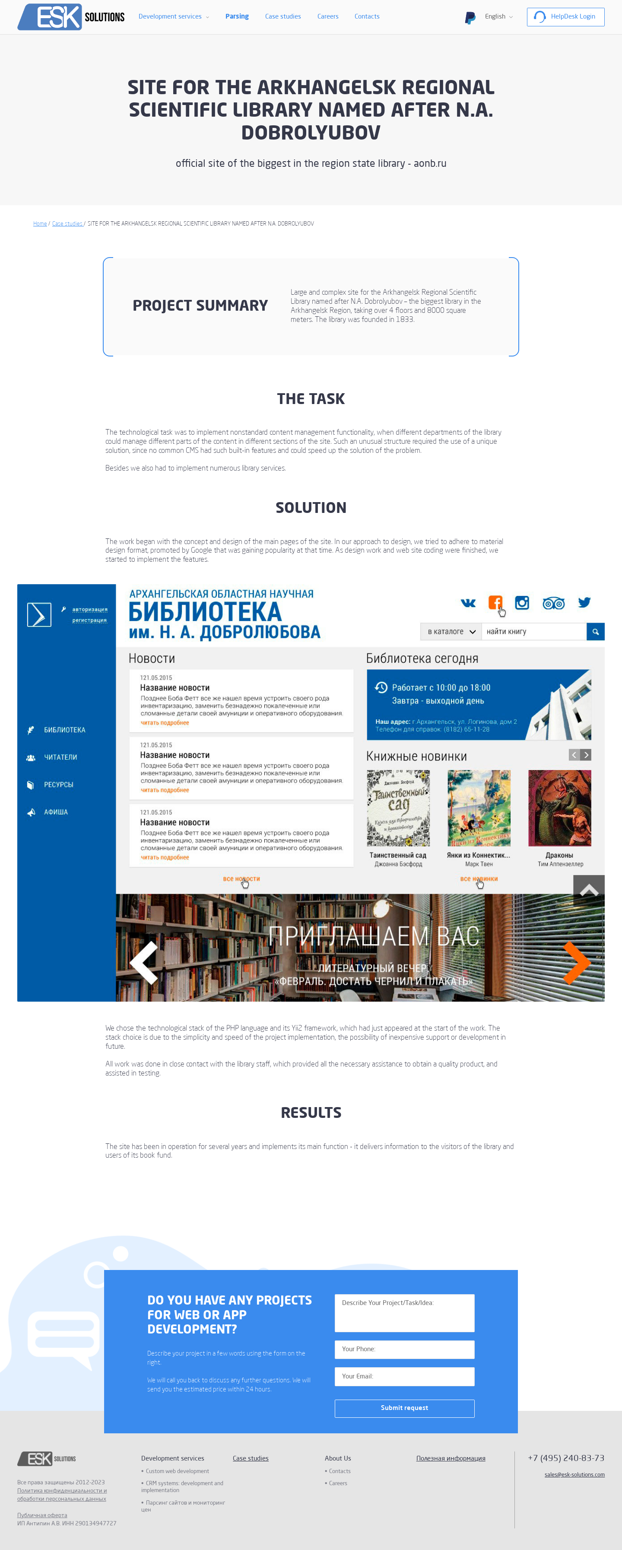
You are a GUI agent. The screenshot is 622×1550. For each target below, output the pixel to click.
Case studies (283, 16)
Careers (328, 16)
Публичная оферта (42, 1515)
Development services (170, 16)
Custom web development (177, 1471)
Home (40, 224)
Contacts (367, 16)
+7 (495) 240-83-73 (566, 1459)
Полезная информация (451, 1458)
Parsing (237, 16)
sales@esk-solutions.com (575, 1475)
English (495, 16)
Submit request (404, 1408)
